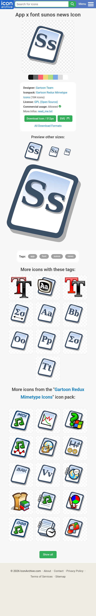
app (33, 256)
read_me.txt (45, 111)
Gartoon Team (44, 87)
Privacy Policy (74, 571)
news (70, 256)
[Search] (72, 4)
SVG (64, 118)
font (44, 256)
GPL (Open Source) (46, 102)
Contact (59, 571)
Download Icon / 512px (40, 118)
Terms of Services (42, 576)
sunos (57, 256)
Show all (48, 554)
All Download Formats (48, 125)
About (47, 571)
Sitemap (60, 576)
